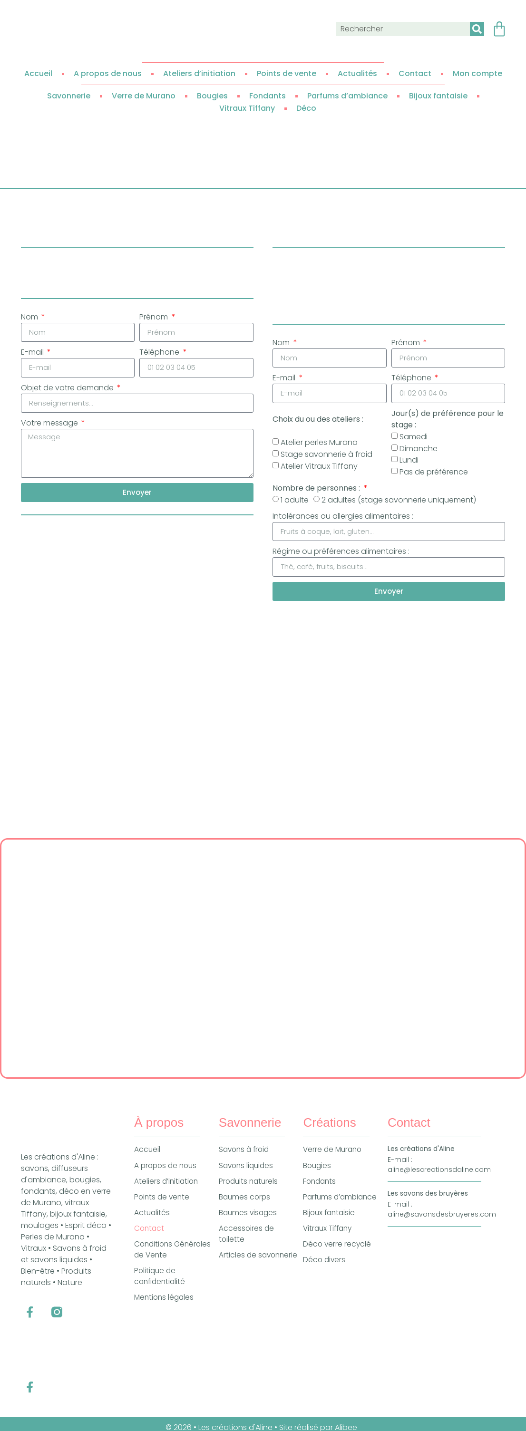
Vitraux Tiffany (247, 108)
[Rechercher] (477, 29)
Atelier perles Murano (319, 443)
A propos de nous (108, 73)
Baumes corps (245, 1204)
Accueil (38, 73)
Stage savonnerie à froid (326, 455)
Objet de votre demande (68, 389)
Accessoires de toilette (247, 1242)
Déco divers (325, 1268)
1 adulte (295, 500)
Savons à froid (246, 1155)
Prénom (154, 316)
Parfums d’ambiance (347, 95)
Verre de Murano (143, 95)
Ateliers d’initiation (199, 73)
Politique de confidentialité (161, 1286)
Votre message (50, 425)
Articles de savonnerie (239, 1269)
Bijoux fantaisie (438, 95)
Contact (415, 73)
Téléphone (160, 353)
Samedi (413, 437)
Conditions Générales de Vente (171, 1258)
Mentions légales (165, 1307)
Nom (30, 316)
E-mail (33, 353)
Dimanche (418, 449)
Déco (306, 108)
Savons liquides (247, 1171)
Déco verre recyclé (337, 1252)
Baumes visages (249, 1220)
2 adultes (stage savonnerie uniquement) (398, 500)
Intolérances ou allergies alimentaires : (343, 517)
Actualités (357, 73)
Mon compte (477, 73)
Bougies (212, 95)
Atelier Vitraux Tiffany (319, 467)
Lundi (409, 461)
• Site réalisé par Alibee (317, 1419)
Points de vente (286, 73)
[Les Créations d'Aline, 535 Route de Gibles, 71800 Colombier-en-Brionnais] (263, 964)
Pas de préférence (433, 473)
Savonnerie (68, 95)
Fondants (267, 95)
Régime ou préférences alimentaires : (341, 553)
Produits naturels (250, 1187)
